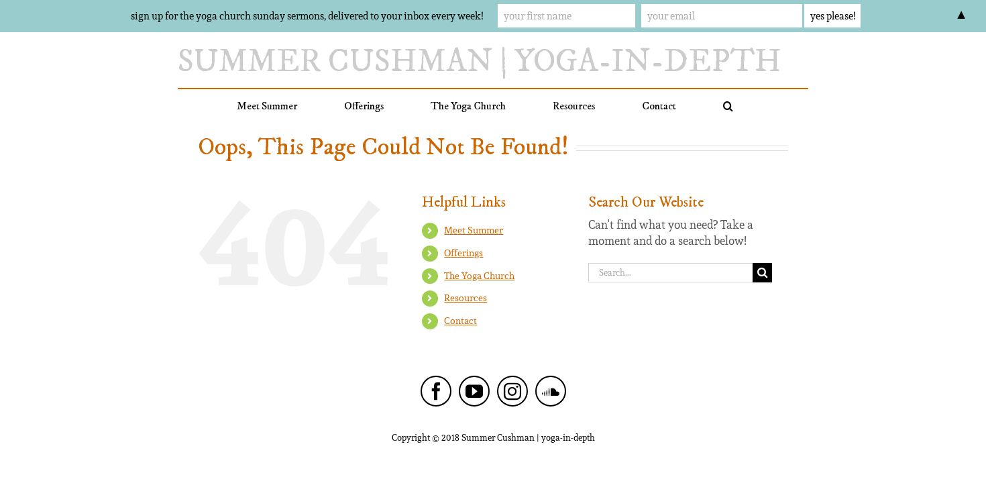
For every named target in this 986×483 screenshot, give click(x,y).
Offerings (463, 253)
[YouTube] (474, 391)
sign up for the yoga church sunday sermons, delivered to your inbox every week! (307, 15)
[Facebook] (436, 391)
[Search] (762, 272)
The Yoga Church (479, 275)
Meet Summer (473, 230)
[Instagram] (512, 391)
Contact (460, 320)
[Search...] (670, 272)
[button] (694, 106)
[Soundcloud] (550, 391)
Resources (465, 297)
